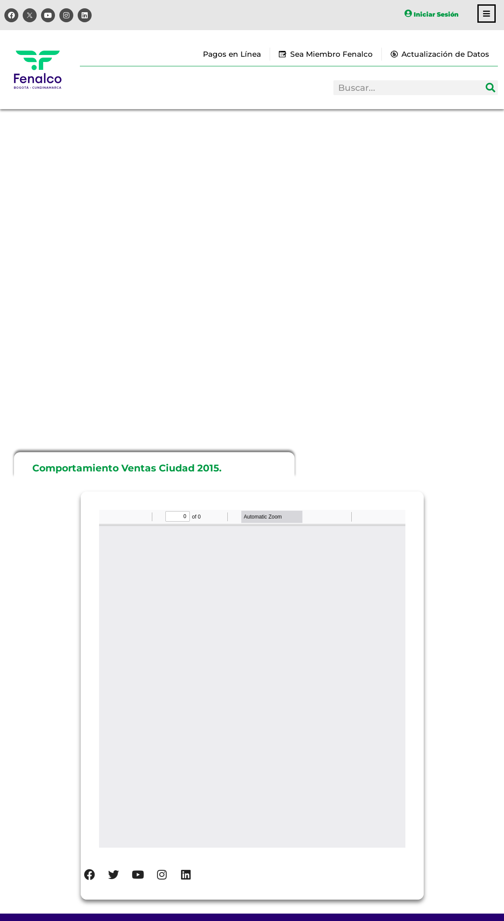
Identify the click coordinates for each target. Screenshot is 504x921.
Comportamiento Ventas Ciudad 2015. (127, 468)
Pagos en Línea (232, 54)
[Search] (490, 87)
